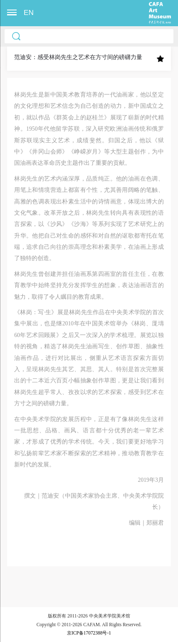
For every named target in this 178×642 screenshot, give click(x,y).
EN (29, 13)
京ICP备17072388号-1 (89, 632)
